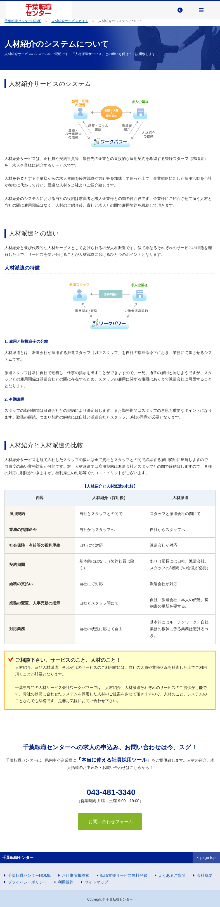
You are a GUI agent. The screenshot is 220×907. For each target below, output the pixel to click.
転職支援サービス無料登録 (123, 875)
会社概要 (204, 875)
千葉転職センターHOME (22, 21)
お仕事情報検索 (75, 875)
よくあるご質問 (172, 875)
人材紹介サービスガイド (69, 21)
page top (208, 857)
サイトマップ (96, 882)
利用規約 (66, 882)
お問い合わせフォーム (110, 821)
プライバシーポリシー (27, 882)
